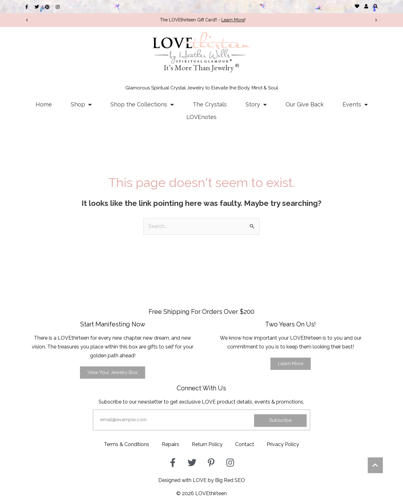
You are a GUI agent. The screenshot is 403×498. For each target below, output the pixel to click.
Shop (81, 104)
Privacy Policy (283, 444)
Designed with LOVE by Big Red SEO (201, 480)
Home (44, 104)
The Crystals (210, 104)
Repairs (170, 444)
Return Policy (207, 444)
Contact (244, 444)
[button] (375, 6)
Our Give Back (305, 104)
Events (355, 104)
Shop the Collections (142, 104)
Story (256, 104)
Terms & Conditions (126, 444)
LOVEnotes (201, 117)
